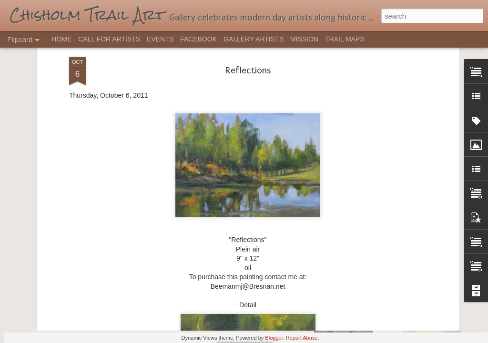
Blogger (274, 338)
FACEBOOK (198, 39)
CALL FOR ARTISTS (109, 39)
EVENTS (160, 39)
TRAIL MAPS (345, 39)
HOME (61, 39)
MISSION (304, 39)
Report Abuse (302, 338)
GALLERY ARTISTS (254, 39)
